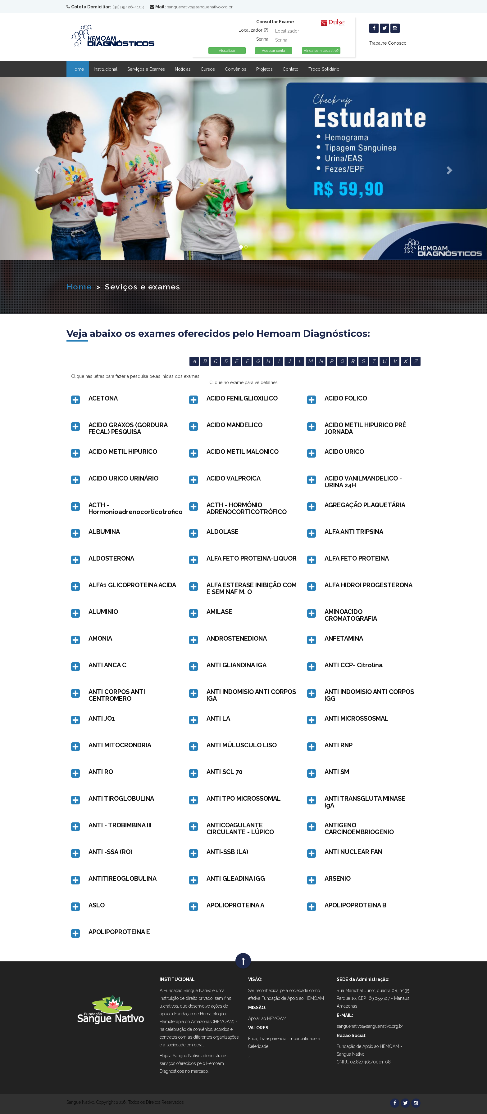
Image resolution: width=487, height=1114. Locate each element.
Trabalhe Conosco (388, 43)
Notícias (183, 69)
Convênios (235, 69)
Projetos (264, 69)
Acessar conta (273, 50)
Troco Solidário (323, 69)
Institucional (105, 69)
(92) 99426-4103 (128, 7)
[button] (134, 398)
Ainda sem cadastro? (321, 50)
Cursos (208, 69)
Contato (290, 69)
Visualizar (227, 50)
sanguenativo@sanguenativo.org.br (200, 7)
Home (77, 69)
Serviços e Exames (146, 69)
